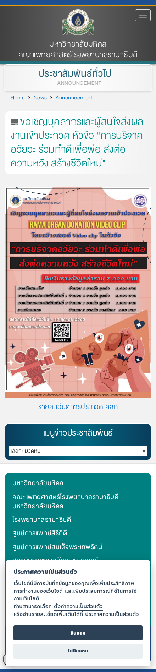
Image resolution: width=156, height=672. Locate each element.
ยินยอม (77, 633)
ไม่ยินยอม (78, 651)
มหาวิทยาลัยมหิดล (78, 44)
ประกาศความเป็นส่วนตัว (112, 614)
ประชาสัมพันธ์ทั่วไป (74, 74)
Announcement (74, 97)
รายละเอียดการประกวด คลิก (78, 407)
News (40, 97)
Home (18, 97)
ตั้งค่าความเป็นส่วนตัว (78, 606)
